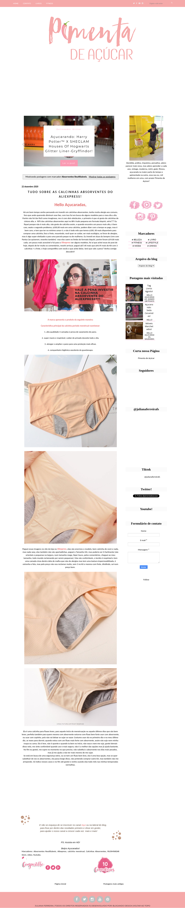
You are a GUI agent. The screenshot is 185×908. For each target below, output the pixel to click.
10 (105, 864)
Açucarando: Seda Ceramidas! (149, 310)
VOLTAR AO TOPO (141, 906)
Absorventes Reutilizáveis (45, 851)
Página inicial (60, 884)
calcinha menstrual (76, 851)
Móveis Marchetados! (149, 326)
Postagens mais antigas (113, 884)
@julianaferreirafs (152, 477)
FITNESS (49, 3)
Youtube (36, 855)
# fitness (137, 243)
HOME (15, 3)
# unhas (152, 246)
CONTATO (27, 3)
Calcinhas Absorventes (96, 851)
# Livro (152, 240)
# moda (137, 246)
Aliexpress (62, 851)
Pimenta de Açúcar (146, 358)
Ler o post (68, 163)
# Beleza (137, 240)
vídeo (29, 855)
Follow (146, 579)
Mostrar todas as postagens (102, 176)
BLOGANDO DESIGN (122, 906)
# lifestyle (152, 243)
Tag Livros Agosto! (149, 288)
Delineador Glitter (69, 129)
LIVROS (39, 3)
